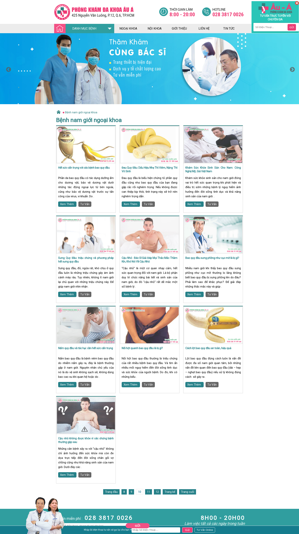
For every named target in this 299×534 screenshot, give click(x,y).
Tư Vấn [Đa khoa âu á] (84, 204)
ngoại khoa (128, 28)
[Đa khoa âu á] (106, 12)
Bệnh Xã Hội (7, 530)
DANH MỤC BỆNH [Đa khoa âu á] (76, 28)
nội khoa (155, 28)
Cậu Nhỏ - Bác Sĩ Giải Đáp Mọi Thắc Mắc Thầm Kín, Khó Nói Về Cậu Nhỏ (149, 259)
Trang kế (170, 492)
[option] (149, 68)
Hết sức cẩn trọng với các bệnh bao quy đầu (84, 167)
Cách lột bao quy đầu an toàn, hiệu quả (208, 348)
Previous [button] (8, 69)
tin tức (229, 28)
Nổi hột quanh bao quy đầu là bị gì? (142, 348)
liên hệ (204, 28)
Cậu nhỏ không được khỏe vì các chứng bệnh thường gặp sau (86, 440)
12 (157, 492)
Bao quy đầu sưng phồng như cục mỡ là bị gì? (212, 257)
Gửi (137, 525)
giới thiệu (179, 28)
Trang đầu (111, 492)
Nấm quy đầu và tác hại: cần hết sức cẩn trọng (85, 348)
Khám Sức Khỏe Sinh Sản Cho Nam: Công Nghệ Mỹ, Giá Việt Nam (213, 169)
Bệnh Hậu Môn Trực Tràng (12, 524)
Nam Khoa (6, 519)
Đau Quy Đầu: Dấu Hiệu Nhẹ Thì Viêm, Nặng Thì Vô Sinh (149, 169)
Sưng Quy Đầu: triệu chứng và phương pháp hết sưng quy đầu (86, 259)
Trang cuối (187, 492)
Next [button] (291, 69)
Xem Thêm (67, 204)
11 (148, 492)
